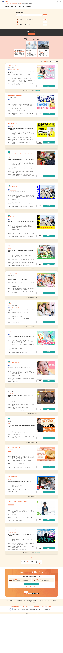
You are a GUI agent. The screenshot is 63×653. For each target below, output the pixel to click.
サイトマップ (22, 644)
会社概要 (37, 644)
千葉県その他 (16, 3)
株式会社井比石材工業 (12, 509)
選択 (45, 19)
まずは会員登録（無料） (31, 621)
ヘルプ (34, 644)
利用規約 (12, 644)
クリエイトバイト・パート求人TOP (9, 3)
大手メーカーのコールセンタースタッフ (18, 386)
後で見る (39, 121)
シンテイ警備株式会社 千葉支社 (14, 104)
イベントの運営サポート (14, 565)
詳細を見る (49, 121)
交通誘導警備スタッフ (13, 262)
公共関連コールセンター (14, 324)
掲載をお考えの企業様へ (48, 644)
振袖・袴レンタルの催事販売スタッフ (18, 293)
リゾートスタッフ (12, 354)
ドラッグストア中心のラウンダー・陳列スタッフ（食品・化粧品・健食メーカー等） (21, 164)
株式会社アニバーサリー (12, 295)
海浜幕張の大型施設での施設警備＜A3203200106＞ (21, 102)
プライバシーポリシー (29, 644)
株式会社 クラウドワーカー (12, 73)
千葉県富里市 (20, 3)
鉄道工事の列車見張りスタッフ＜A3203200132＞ (21, 132)
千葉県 (14, 3)
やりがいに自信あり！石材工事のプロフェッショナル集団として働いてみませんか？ (21, 513)
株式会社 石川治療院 (11, 418)
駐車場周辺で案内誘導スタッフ (16, 200)
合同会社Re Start (11, 538)
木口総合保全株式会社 (12, 264)
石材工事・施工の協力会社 (15, 507)
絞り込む (45, 15)
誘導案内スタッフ (12, 232)
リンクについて (17, 644)
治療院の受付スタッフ (13, 416)
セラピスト (11, 447)
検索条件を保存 (31, 37)
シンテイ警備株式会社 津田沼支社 (14, 134)
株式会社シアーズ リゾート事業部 (14, 356)
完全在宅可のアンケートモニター (16, 71)
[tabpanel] (31, 53)
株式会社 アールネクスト (12, 167)
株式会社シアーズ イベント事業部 (14, 567)
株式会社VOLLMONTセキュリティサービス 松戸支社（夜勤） (19, 234)
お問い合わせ (42, 644)
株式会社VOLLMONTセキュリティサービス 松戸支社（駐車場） (19, 202)
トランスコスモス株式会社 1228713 (14, 326)
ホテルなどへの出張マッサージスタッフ (18, 477)
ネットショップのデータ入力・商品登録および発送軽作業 (21, 535)
